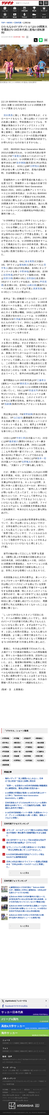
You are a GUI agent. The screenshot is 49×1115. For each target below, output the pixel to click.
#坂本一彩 (17, 752)
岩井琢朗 (21, 163)
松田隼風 (8, 275)
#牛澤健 (16, 738)
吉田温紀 (31, 278)
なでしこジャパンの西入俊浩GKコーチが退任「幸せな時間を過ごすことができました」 (25, 848)
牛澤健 (17, 319)
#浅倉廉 (16, 756)
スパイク (41, 1043)
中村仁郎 (21, 438)
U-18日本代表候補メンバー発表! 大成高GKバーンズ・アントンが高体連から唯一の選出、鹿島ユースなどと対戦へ (26, 815)
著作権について (16, 1089)
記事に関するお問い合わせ (30, 1095)
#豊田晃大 (17, 743)
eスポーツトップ (39, 1070)
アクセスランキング (22, 1081)
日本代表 (5, 1043)
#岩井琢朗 (28, 752)
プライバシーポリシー (18, 1092)
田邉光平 (33, 390)
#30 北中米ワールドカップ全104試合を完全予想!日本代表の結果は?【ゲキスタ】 (26, 841)
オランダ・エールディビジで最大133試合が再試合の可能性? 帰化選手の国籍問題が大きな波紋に (27, 832)
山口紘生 (18, 417)
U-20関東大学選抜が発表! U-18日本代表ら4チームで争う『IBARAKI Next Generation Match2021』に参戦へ (25, 795)
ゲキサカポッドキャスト (13, 1062)
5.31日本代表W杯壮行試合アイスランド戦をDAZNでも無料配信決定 (25, 855)
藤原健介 (13, 441)
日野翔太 (34, 166)
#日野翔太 (17, 760)
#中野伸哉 (5, 738)
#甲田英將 (5, 752)
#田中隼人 (5, 743)
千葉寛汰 (16, 156)
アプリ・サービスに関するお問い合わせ (15, 1098)
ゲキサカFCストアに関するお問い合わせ (15, 1100)
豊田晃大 (24, 383)
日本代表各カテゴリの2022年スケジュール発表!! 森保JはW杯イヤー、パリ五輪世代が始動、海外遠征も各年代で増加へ (26, 805)
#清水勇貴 (17, 747)
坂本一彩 (41, 458)
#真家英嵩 (5, 765)
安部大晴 (8, 278)
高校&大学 (23, 1043)
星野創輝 (28, 414)
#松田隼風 (27, 756)
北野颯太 (26, 462)
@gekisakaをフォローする (14, 1001)
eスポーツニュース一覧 (10, 1073)
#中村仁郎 (28, 743)
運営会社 (27, 1089)
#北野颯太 (5, 747)
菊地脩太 (23, 265)
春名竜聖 (29, 261)
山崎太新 (31, 285)
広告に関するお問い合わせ (11, 1095)
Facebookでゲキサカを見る (14, 1006)
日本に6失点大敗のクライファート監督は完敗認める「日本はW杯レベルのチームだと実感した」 (26, 864)
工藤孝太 (41, 380)
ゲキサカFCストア (8, 1081)
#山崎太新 (5, 756)
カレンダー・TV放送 (36, 1081)
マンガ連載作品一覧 (26, 1070)
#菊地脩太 (38, 738)
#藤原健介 (40, 747)
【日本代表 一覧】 (19, 37)
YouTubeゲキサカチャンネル (12, 1059)
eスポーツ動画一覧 (25, 1073)
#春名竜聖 (40, 743)
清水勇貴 (8, 115)
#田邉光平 (27, 738)
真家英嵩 (37, 288)
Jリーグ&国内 (14, 1043)
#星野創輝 (5, 760)
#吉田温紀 (28, 760)
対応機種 (5, 1089)
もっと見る (24, 873)
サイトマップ (37, 1089)
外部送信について (34, 1092)
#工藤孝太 (40, 752)
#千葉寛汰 (28, 747)
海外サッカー (32, 1043)
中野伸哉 (24, 271)
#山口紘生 (40, 760)
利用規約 (5, 1092)
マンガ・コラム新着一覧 (10, 1070)
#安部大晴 (38, 756)
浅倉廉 (8, 404)
